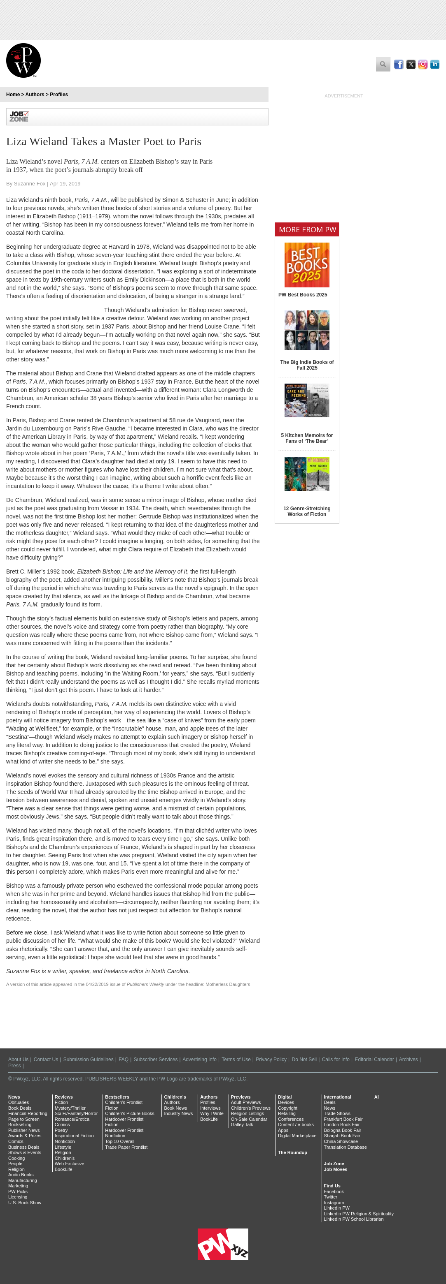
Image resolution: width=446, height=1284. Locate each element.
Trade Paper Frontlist (126, 1147)
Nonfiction (65, 1141)
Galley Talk (242, 1124)
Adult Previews (246, 1102)
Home (13, 94)
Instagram (334, 1202)
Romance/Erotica (72, 1119)
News (14, 1096)
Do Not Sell (304, 1059)
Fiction (61, 1102)
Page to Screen (24, 1119)
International (337, 1096)
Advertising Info (199, 1059)
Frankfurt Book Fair (343, 1119)
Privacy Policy (271, 1059)
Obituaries (18, 1102)
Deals (330, 1102)
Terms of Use (236, 1059)
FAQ (123, 1059)
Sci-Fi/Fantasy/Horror (76, 1113)
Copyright (287, 1108)
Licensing (17, 1196)
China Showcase (341, 1141)
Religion (16, 1169)
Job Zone (334, 1163)
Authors (35, 94)
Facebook (334, 1191)
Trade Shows (337, 1113)
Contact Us (46, 1059)
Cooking (16, 1158)
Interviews (210, 1108)
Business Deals (24, 1147)
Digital (285, 1096)
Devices (286, 1102)
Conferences (291, 1119)
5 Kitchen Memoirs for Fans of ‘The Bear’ (307, 438)
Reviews (64, 1096)
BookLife (63, 1169)
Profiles (59, 94)
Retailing (287, 1113)
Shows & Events (24, 1152)
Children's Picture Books (129, 1113)
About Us (18, 1059)
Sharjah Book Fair (342, 1135)
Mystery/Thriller (70, 1108)
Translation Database (345, 1147)
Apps (283, 1130)
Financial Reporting (27, 1113)
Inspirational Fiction (74, 1135)
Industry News (178, 1113)
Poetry (61, 1130)
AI (376, 1096)
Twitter (330, 1196)
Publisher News (24, 1130)
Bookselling (19, 1124)
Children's (65, 1158)
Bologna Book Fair (343, 1130)
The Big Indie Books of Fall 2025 (307, 365)
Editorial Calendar (374, 1059)
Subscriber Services (156, 1059)
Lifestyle (63, 1147)
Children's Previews (251, 1108)
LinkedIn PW (337, 1207)
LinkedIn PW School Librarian (354, 1219)
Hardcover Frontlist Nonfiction (124, 1133)
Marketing (18, 1185)
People (15, 1163)
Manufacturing (22, 1180)
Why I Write (212, 1113)
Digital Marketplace (297, 1135)
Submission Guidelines (88, 1059)
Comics (15, 1141)
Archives (408, 1059)
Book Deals (19, 1108)
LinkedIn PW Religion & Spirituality (359, 1213)
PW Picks (18, 1191)
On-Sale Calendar (249, 1119)
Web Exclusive (69, 1163)
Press (14, 1066)
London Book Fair (342, 1124)
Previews (241, 1096)
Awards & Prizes (25, 1135)
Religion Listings (247, 1113)
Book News (175, 1108)
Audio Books (21, 1174)
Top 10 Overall (119, 1141)
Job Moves (336, 1169)
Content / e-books (296, 1124)
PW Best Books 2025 (302, 295)
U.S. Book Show (24, 1202)
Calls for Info (336, 1059)
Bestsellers (117, 1096)
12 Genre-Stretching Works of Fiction (307, 511)
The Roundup (292, 1152)
